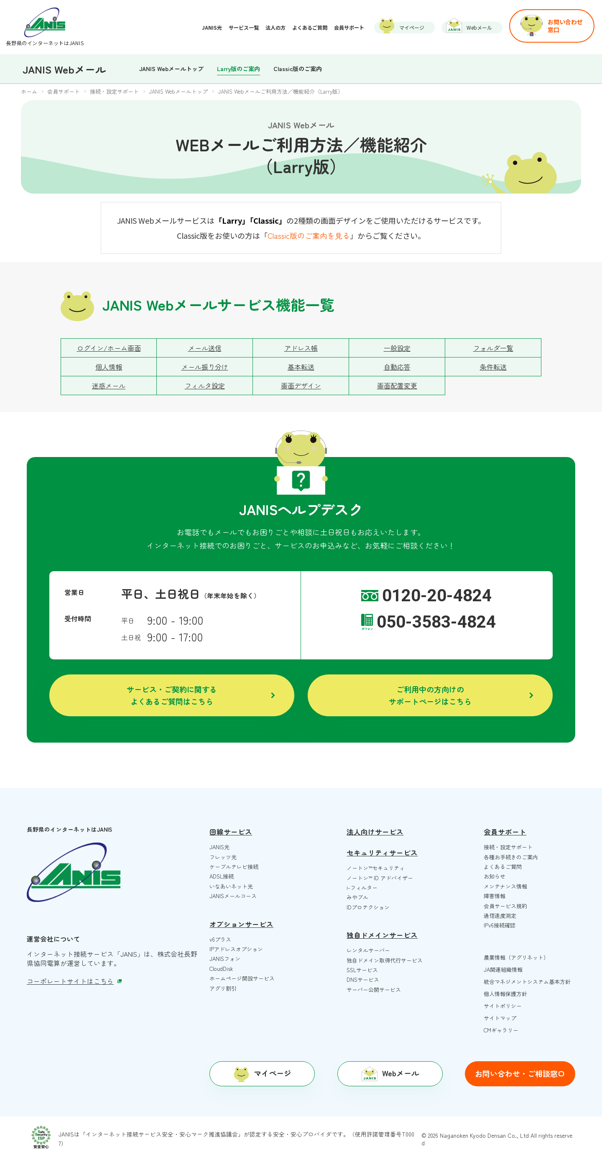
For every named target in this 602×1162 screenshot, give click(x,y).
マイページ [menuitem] (411, 27)
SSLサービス (362, 970)
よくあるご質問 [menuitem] (309, 27)
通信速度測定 (500, 915)
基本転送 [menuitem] (301, 367)
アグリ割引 (223, 988)
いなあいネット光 (231, 886)
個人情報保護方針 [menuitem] (505, 994)
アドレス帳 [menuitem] (301, 348)
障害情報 (494, 896)
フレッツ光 (223, 857)
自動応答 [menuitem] (397, 367)
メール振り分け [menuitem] (204, 367)
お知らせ (494, 876)
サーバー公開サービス (374, 989)
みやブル (357, 897)
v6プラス (220, 939)
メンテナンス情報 (505, 886)
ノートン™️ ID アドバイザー (380, 878)
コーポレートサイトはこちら (74, 981)
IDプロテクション (368, 907)
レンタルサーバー (368, 950)
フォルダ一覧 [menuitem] (493, 348)
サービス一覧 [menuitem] (244, 27)
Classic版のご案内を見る (309, 235)
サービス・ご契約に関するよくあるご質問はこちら (172, 695)
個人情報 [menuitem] (108, 367)
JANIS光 (219, 847)
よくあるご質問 (503, 867)
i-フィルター (362, 887)
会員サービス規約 (505, 906)
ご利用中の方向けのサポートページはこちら (430, 695)
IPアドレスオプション (236, 949)
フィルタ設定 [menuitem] (205, 386)
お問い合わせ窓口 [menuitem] (565, 25)
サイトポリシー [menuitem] (503, 1006)
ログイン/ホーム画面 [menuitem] (109, 348)
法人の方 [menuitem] (275, 27)
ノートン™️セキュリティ (376, 868)
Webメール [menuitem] (479, 27)
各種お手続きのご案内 (511, 857)
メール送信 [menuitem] (205, 348)
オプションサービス (241, 924)
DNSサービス (363, 979)
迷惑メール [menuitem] (108, 386)
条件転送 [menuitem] (493, 367)
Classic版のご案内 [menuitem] (297, 68)
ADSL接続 (221, 876)
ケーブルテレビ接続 (233, 867)
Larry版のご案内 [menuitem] (238, 68)
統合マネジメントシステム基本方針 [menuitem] (527, 982)
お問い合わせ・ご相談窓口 (520, 1073)
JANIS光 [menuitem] (212, 27)
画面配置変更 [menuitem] (397, 386)
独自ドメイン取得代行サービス (385, 960)
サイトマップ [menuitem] (500, 1018)
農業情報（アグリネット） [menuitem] (516, 957)
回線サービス (230, 832)
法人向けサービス (375, 832)
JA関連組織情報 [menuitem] (503, 969)
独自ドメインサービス (382, 935)
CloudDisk (221, 969)
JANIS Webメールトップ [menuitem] (171, 68)
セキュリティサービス (382, 853)
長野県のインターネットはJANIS (44, 42)
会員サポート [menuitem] (349, 27)
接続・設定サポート (508, 847)
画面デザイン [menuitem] (301, 386)
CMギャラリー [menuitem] (501, 1030)
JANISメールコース (233, 896)
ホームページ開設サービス (242, 978)
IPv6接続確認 (499, 925)
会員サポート (505, 832)
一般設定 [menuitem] (397, 348)
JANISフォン (224, 959)
